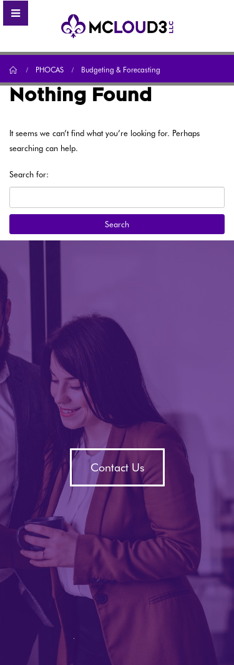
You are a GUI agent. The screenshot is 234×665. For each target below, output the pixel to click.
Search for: (29, 174)
